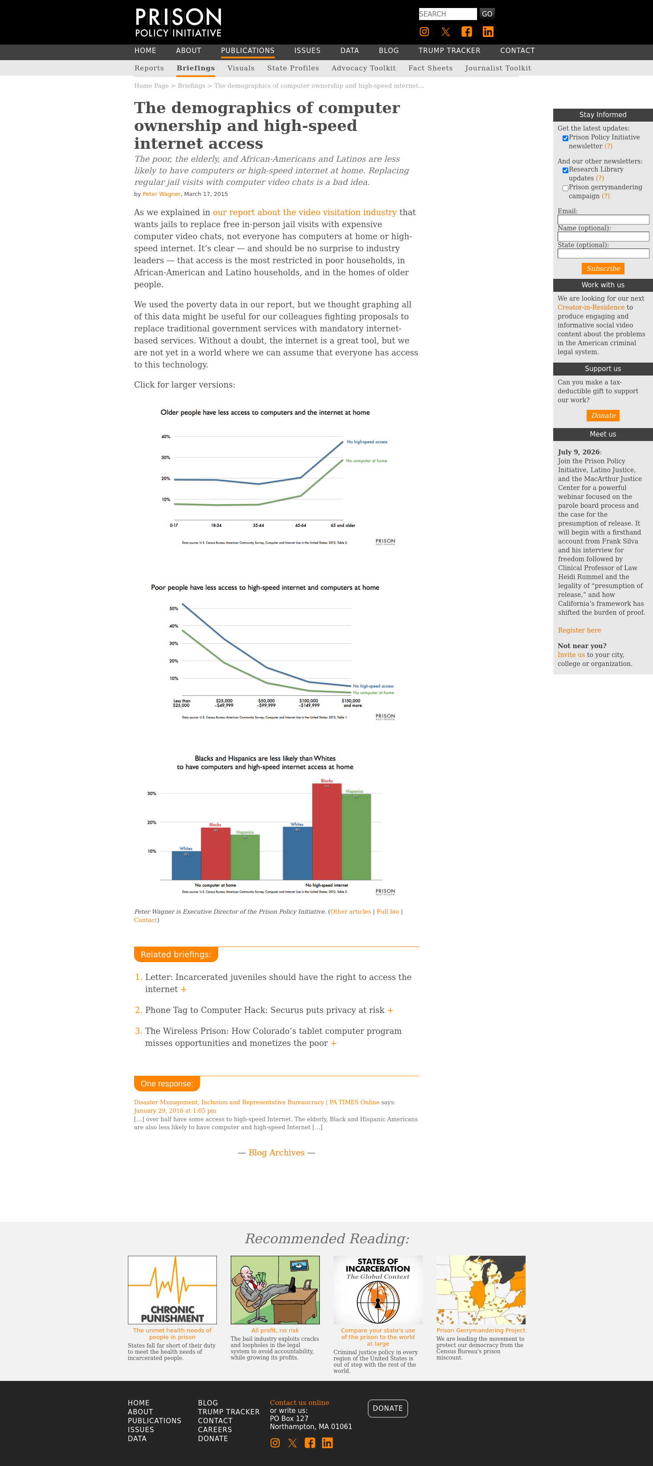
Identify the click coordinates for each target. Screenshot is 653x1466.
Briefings (191, 85)
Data (137, 1439)
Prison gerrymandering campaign (602, 192)
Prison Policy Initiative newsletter (601, 142)
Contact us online (299, 1403)
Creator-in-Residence (591, 307)
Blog (208, 1403)
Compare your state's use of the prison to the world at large (378, 1337)
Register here (579, 630)
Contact (145, 920)
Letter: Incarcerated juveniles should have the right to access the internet (278, 983)
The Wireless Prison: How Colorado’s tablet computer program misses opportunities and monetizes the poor (273, 1037)
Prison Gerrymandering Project (481, 1330)
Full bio (388, 911)
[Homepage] (178, 22)
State (583, 245)
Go (487, 14)
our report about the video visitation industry (305, 212)
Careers (215, 1430)
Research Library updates (593, 174)
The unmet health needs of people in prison (172, 1333)
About (140, 1412)
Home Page (151, 85)
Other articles (351, 911)
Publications (155, 1421)
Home (139, 1403)
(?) (608, 146)
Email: (568, 211)
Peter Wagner (161, 194)
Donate (603, 416)
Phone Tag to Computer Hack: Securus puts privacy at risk (269, 1010)
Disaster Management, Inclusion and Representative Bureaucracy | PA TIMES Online (257, 1102)
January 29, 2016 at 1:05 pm (175, 1110)
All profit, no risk (275, 1330)
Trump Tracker (229, 1412)
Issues (141, 1430)
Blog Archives (277, 1152)
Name (584, 228)
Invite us (571, 654)
